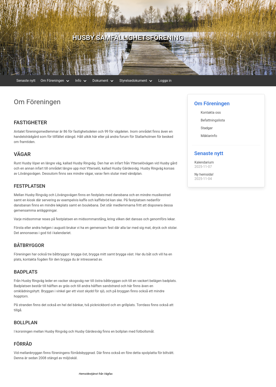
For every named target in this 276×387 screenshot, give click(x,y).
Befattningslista (213, 120)
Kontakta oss (211, 112)
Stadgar (207, 128)
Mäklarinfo (209, 136)
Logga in (164, 81)
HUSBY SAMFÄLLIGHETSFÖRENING (127, 37)
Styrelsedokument (133, 81)
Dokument (100, 81)
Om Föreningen (52, 81)
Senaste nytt (25, 81)
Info (78, 81)
